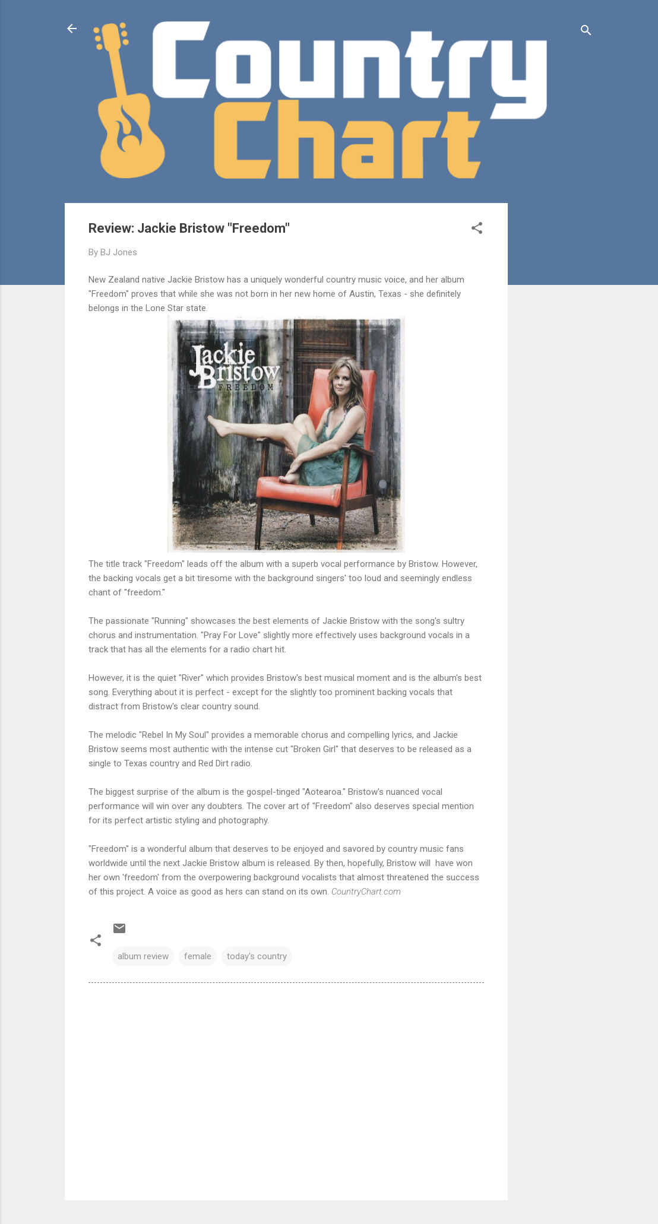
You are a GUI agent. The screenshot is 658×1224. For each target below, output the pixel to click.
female (197, 956)
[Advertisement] (555, 381)
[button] (477, 230)
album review (143, 956)
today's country (257, 956)
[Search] (586, 32)
